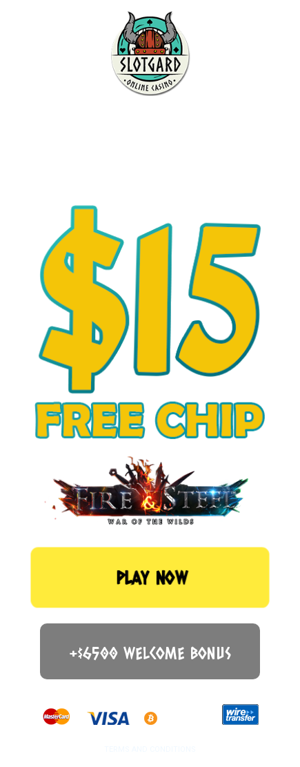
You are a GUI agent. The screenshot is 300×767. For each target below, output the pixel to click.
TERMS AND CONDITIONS (150, 749)
